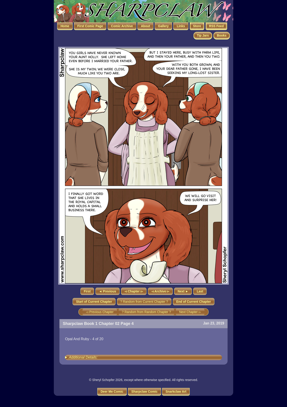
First (87, 291)
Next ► (183, 291)
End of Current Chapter (193, 301)
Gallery (163, 26)
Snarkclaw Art (175, 391)
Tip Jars (203, 35)
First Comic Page (90, 26)
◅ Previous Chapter (99, 312)
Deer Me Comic (112, 391)
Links (181, 26)
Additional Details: (83, 357)
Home (65, 26)
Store (197, 26)
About (145, 26)
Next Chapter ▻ (190, 312)
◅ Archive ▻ (160, 291)
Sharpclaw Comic (144, 391)
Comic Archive (122, 26)
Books (221, 35)
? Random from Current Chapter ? (144, 301)
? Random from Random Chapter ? (146, 312)
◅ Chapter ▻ (133, 291)
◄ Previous (107, 291)
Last (200, 291)
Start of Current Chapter (94, 301)
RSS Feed (216, 26)
